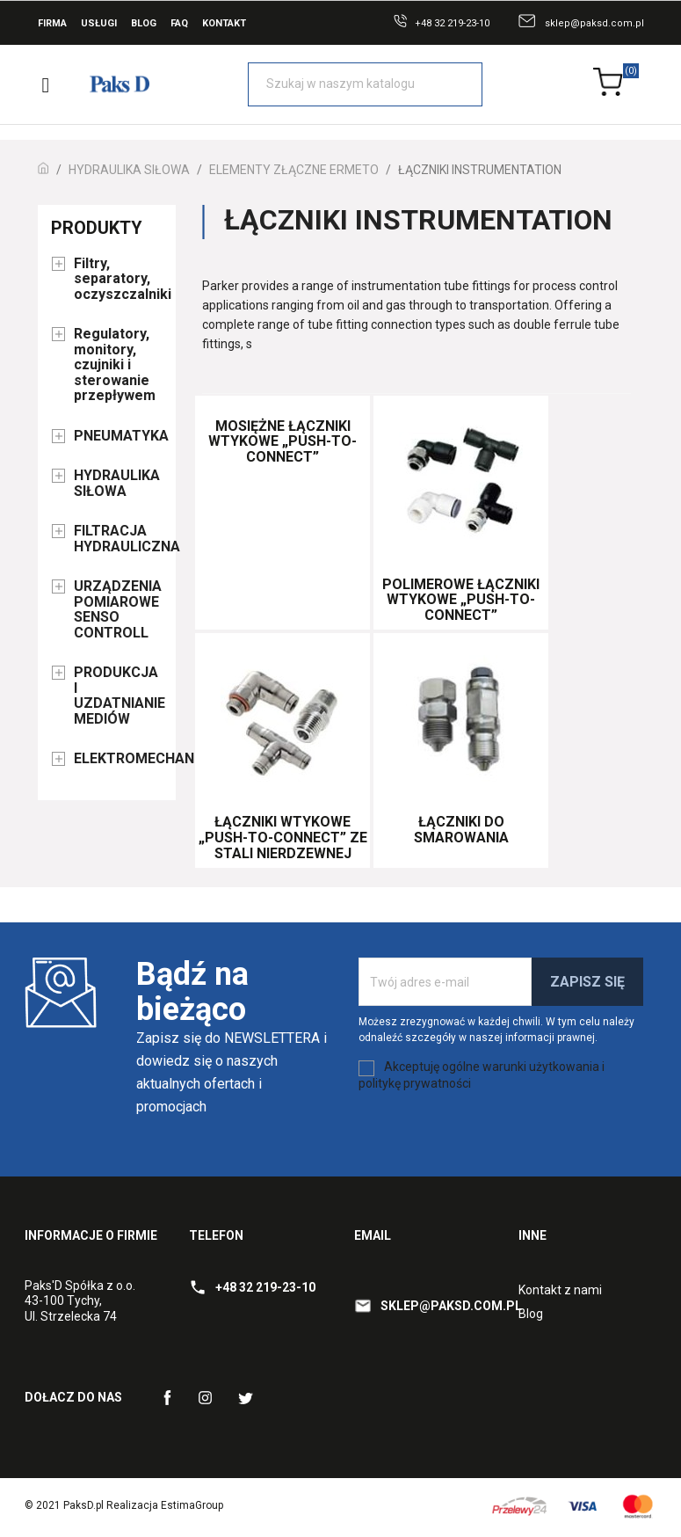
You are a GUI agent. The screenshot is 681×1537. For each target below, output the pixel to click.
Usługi (99, 23)
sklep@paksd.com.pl (594, 23)
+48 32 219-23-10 (452, 23)
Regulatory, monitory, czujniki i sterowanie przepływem (115, 365)
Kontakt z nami (560, 1290)
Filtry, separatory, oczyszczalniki (118, 279)
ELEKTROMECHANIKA (118, 759)
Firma (52, 23)
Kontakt (224, 23)
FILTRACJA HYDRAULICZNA (118, 539)
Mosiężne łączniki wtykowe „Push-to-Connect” (282, 441)
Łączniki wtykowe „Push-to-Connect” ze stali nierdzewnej (283, 837)
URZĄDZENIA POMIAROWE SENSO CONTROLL (118, 610)
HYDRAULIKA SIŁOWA (117, 483)
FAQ (179, 23)
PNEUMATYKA (118, 436)
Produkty (96, 227)
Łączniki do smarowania (461, 829)
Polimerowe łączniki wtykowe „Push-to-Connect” (461, 599)
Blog (143, 23)
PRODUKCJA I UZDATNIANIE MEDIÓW (118, 696)
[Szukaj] (365, 84)
